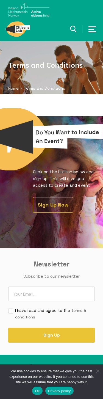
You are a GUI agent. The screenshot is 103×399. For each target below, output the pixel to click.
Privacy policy (59, 391)
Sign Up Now (53, 205)
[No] (97, 371)
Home (13, 88)
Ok (37, 391)
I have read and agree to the (50, 313)
